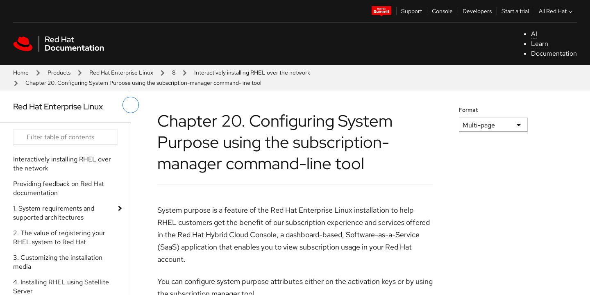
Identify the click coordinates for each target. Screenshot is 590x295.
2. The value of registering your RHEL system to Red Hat (59, 237)
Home (21, 72)
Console (442, 11)
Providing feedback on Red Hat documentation (58, 188)
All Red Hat (556, 11)
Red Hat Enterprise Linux (121, 72)
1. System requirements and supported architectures (53, 213)
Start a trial (515, 11)
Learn (539, 43)
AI (534, 34)
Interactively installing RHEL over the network (252, 72)
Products (59, 72)
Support (411, 11)
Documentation (554, 53)
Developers (477, 11)
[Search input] (65, 137)
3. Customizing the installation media (57, 262)
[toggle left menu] (131, 105)
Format (468, 109)
